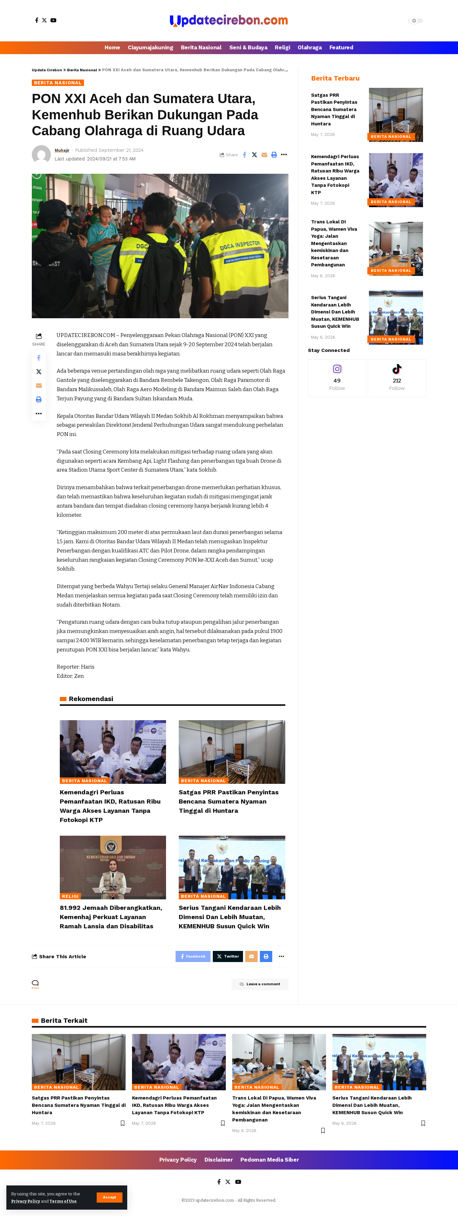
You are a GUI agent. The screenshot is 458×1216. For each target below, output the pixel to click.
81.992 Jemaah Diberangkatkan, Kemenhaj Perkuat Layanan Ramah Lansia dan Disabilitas (111, 919)
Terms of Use (67, 1201)
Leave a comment (254, 992)
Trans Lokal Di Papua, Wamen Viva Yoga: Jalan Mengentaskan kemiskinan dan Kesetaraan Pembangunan (334, 238)
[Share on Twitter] (254, 155)
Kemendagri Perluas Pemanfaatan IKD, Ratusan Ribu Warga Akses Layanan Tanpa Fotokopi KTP (176, 1112)
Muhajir (63, 151)
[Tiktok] (397, 373)
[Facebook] (36, 20)
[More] (284, 155)
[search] (402, 21)
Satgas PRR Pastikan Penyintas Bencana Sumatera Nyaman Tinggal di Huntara (231, 801)
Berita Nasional (60, 83)
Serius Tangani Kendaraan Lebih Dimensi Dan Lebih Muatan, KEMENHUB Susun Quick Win (232, 915)
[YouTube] (53, 20)
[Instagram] (337, 373)
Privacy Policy (27, 1201)
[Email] (264, 155)
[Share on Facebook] (244, 155)
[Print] (274, 155)
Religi (70, 894)
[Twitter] (44, 20)
